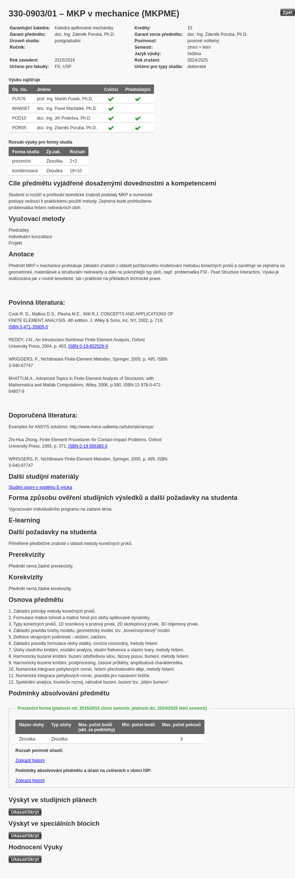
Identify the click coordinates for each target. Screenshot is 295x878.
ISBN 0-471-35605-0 (28, 326)
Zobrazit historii (29, 760)
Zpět (287, 12)
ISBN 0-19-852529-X (88, 346)
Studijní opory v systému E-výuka (40, 487)
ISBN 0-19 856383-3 (87, 446)
